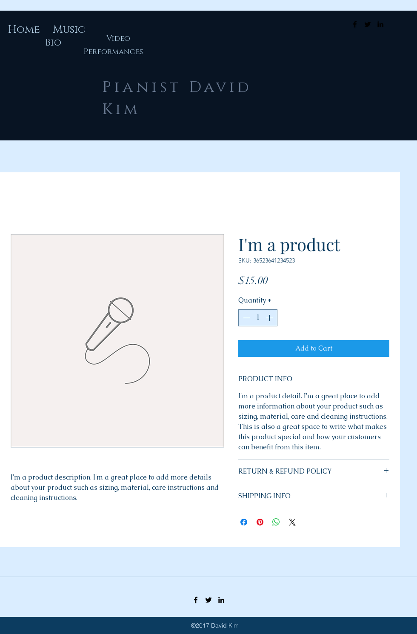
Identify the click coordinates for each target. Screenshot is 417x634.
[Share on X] (292, 522)
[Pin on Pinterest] (260, 522)
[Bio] (53, 43)
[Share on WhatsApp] (276, 522)
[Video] (118, 39)
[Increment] (270, 318)
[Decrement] (245, 318)
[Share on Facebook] (244, 522)
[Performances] (113, 52)
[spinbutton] (257, 318)
